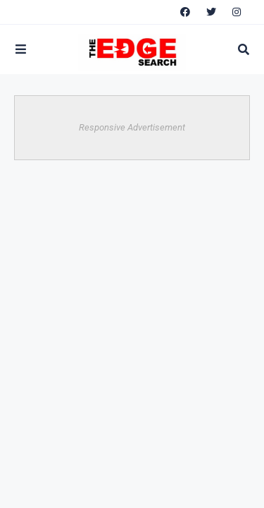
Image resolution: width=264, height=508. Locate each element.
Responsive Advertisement (132, 127)
